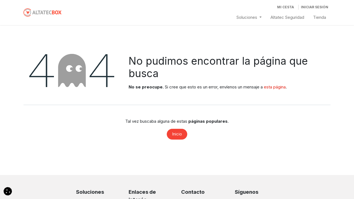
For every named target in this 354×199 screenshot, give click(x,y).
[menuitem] (249, 17)
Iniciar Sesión (314, 7)
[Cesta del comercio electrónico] (285, 7)
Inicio (177, 134)
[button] (8, 190)
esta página (275, 87)
